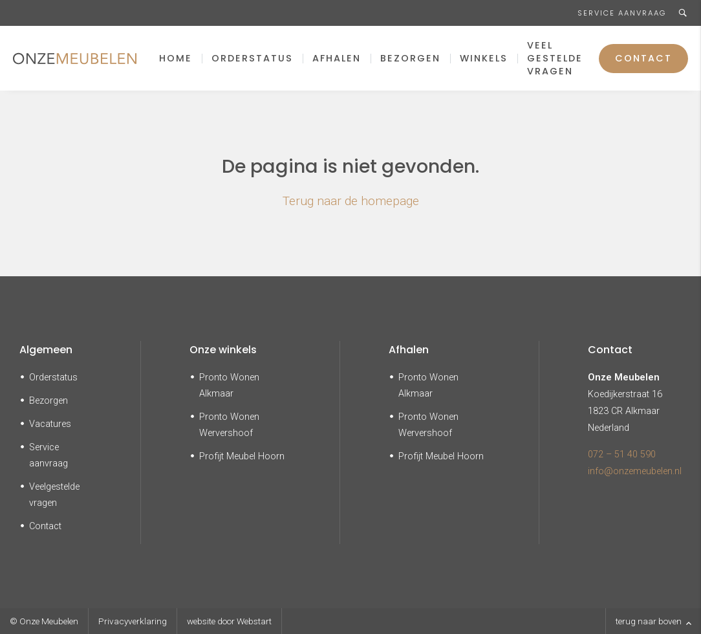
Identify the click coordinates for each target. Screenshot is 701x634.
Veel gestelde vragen (555, 58)
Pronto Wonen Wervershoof (229, 425)
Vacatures (50, 424)
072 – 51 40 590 (622, 454)
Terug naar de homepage (351, 200)
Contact (643, 58)
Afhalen (336, 58)
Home (175, 58)
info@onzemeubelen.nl (635, 471)
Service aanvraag (621, 13)
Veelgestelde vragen (54, 494)
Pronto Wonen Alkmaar (229, 385)
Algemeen (45, 349)
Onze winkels (223, 349)
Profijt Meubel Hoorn (242, 456)
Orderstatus (252, 58)
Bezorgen (410, 58)
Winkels (484, 58)
